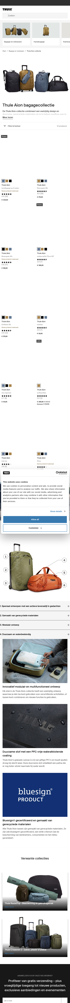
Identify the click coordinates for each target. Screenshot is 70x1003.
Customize (35, 528)
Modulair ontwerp (9, 625)
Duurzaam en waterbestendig (15, 634)
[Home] (13, 9)
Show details (56, 511)
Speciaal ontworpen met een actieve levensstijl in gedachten (30, 606)
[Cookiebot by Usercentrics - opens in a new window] (56, 473)
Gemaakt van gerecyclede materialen (19, 615)
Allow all (35, 519)
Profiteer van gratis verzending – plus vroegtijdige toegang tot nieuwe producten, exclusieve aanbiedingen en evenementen (35, 985)
